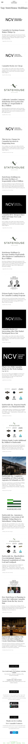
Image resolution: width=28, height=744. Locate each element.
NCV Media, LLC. (14, 741)
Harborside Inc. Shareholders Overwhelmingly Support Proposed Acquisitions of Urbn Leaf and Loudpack (13, 559)
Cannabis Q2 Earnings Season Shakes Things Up (13, 31)
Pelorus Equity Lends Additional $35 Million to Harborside (14, 441)
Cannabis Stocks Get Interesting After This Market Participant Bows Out (13, 331)
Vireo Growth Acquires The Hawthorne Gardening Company (14, 672)
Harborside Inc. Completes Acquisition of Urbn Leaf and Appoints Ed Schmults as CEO (13, 478)
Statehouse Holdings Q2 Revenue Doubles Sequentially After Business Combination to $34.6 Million (13, 255)
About (4, 742)
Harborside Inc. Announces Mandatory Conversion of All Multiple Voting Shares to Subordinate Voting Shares (13, 518)
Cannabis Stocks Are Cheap (12, 66)
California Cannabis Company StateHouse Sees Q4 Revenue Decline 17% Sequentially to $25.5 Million (13, 102)
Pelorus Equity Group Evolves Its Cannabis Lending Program (13, 294)
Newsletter (13, 742)
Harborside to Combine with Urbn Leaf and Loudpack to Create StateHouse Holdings (12, 639)
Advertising (19, 742)
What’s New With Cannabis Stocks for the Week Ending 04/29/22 (12, 369)
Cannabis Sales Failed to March (14, 680)
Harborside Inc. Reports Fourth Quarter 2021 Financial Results (14, 405)
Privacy (23, 742)
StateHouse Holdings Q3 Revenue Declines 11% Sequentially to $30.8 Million (12, 179)
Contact (8, 742)
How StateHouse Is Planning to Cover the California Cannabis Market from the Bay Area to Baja (13, 600)
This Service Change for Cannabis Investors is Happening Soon (11, 141)
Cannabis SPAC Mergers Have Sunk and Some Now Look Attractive (13, 217)
